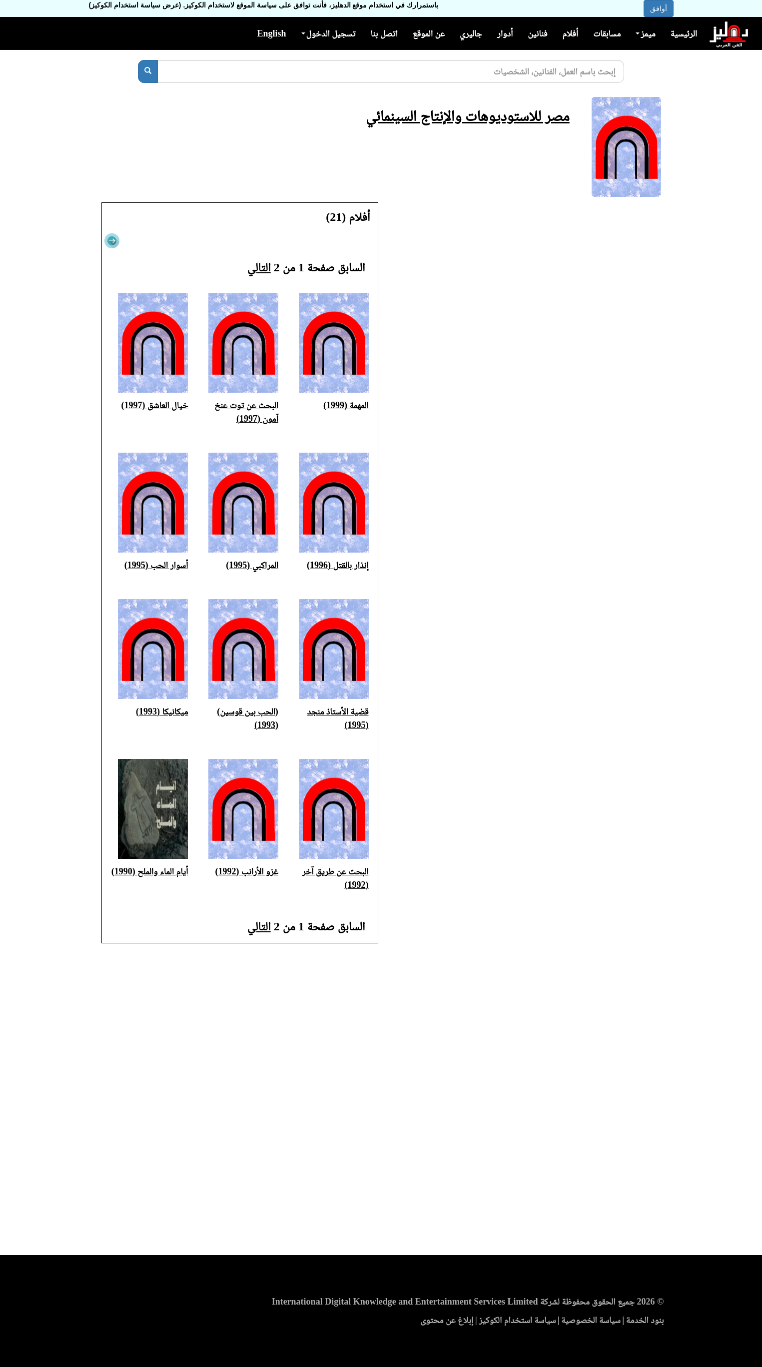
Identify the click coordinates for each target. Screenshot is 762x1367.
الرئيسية (684, 33)
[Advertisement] (381, 1102)
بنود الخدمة (645, 1320)
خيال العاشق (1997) (154, 405)
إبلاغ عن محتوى (446, 1320)
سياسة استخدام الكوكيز (517, 1320)
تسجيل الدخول (328, 33)
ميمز (645, 33)
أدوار (505, 33)
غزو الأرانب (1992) (246, 871)
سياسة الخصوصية (591, 1320)
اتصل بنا (383, 33)
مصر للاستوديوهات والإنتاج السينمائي (468, 115)
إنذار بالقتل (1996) (337, 565)
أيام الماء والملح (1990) (149, 871)
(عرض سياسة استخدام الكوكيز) (135, 5)
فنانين (537, 33)
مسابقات (607, 33)
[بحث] (148, 71)
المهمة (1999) (345, 405)
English (271, 33)
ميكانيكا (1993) (162, 711)
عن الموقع (429, 33)
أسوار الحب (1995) (156, 565)
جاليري (471, 33)
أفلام (571, 33)
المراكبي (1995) (252, 565)
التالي (259, 267)
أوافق (658, 8)
